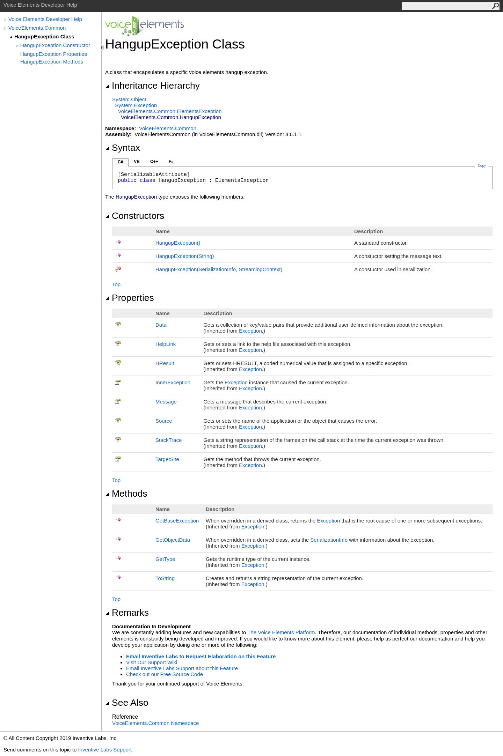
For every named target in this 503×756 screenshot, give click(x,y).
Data (161, 325)
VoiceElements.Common (37, 28)
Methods (126, 493)
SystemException (136, 105)
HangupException (177, 243)
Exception (250, 331)
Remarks (127, 612)
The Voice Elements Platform (281, 632)
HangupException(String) (184, 256)
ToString (165, 578)
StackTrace (168, 440)
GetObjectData (172, 540)
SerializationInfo (329, 540)
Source (163, 421)
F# (171, 161)
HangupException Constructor (55, 45)
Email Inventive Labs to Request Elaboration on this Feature (201, 656)
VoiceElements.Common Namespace (155, 723)
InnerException (172, 382)
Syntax (122, 147)
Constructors (134, 215)
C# (120, 162)
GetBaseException (177, 521)
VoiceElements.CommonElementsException (170, 111)
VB (137, 161)
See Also (126, 702)
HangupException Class (44, 36)
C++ (154, 161)
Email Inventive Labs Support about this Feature (182, 668)
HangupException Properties (53, 54)
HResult (164, 363)
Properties (129, 297)
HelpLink (165, 344)
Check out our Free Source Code (164, 674)
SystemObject (129, 99)
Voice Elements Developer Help (45, 19)
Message (166, 402)
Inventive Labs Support (104, 750)
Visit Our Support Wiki (151, 662)
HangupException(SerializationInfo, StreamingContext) (219, 269)
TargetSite (167, 459)
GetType (165, 559)
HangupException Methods (51, 62)
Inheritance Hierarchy (152, 85)
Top (116, 284)
